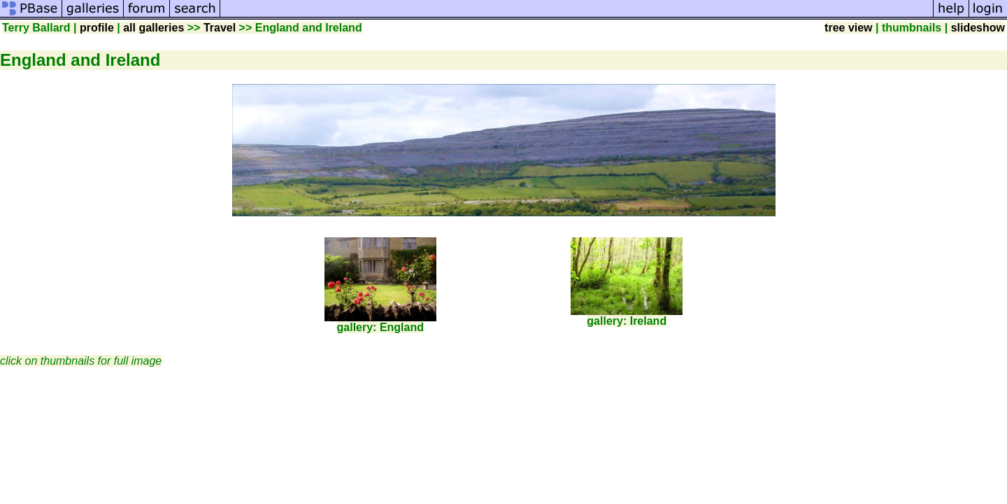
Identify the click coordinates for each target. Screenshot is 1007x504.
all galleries (153, 28)
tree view (848, 28)
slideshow (978, 28)
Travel (219, 28)
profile (97, 28)
